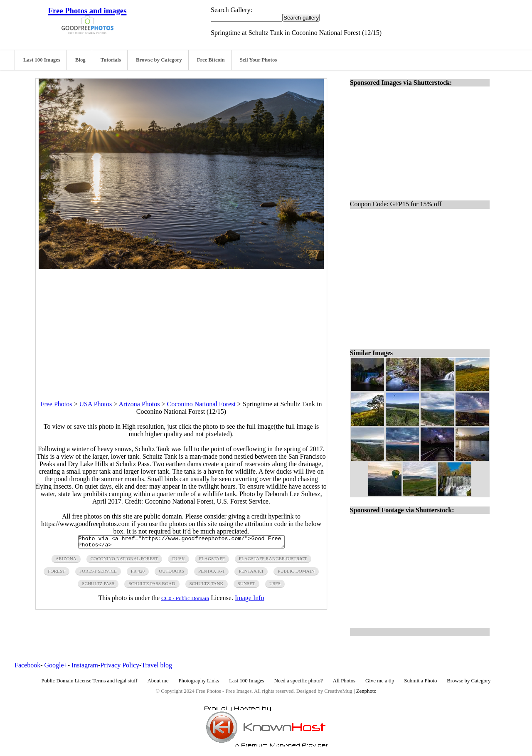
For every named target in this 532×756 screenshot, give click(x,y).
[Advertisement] (181, 327)
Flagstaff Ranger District (273, 560)
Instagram (84, 665)
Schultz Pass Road (151, 585)
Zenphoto (366, 691)
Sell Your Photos (258, 60)
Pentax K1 (251, 573)
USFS (275, 585)
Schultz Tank (207, 585)
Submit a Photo (420, 681)
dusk (178, 560)
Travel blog (156, 665)
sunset (246, 585)
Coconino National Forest (201, 404)
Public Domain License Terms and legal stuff (90, 681)
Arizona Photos (139, 404)
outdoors (171, 573)
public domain (296, 573)
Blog (80, 60)
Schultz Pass (98, 585)
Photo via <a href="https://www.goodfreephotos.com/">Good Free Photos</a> (181, 543)
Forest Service (98, 573)
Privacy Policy (119, 665)
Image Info (249, 600)
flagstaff (212, 560)
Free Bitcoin (211, 60)
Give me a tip (379, 681)
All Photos (344, 681)
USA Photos (95, 404)
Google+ (56, 665)
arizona (66, 560)
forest (56, 573)
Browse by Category (159, 60)
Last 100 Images (41, 60)
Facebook (27, 665)
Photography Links (198, 681)
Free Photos (56, 404)
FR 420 (138, 573)
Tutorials (111, 60)
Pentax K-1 (211, 573)
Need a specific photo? (298, 681)
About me (158, 681)
